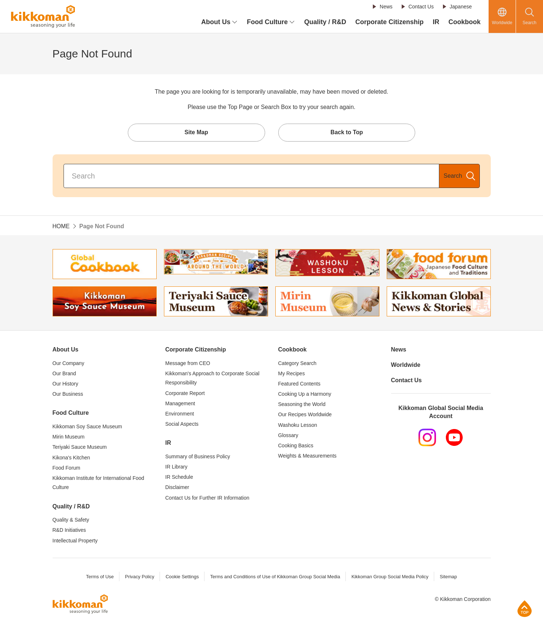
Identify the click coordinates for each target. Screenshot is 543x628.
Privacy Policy (138, 577)
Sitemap (450, 577)
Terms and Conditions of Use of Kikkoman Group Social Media (275, 577)
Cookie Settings (181, 577)
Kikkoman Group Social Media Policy (391, 577)
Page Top (524, 608)
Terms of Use (98, 577)
